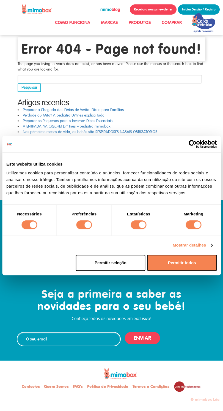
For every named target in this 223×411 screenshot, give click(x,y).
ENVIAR (142, 338)
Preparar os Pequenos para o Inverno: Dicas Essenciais (67, 120)
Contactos (31, 386)
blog (110, 9)
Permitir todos (182, 262)
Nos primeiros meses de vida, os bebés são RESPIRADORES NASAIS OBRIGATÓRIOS (90, 131)
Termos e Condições (151, 386)
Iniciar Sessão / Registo (199, 9)
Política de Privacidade (107, 386)
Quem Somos (56, 386)
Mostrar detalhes (189, 245)
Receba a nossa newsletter (153, 9)
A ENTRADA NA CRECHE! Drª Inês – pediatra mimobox (67, 126)
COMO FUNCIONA (72, 22)
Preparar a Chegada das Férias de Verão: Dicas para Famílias (73, 109)
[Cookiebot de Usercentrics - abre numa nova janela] (193, 144)
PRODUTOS (140, 22)
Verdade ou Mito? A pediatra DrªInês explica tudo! (64, 115)
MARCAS (109, 22)
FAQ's (78, 386)
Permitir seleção (110, 262)
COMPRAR (172, 22)
